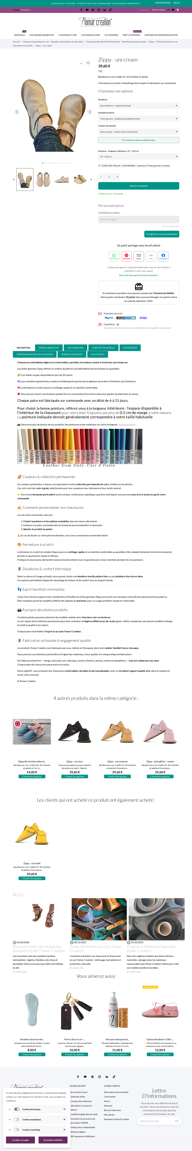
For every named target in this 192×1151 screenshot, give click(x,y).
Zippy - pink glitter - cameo (160, 761)
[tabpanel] (53, 112)
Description (23, 347)
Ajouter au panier (139, 185)
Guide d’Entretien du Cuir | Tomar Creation (96, 948)
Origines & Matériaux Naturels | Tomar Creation (151, 948)
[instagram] (99, 10)
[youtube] (87, 10)
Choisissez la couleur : (109, 212)
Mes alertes (109, 1114)
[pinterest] (93, 10)
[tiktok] (110, 9)
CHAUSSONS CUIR (67, 35)
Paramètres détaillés (53, 1140)
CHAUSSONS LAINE (90, 35)
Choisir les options (32, 776)
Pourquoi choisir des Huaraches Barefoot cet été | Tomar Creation (39, 948)
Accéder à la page (20, 1140)
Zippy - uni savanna (117, 761)
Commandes (110, 1096)
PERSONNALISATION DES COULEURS (35, 354)
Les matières (130, 347)
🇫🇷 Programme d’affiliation (82, 1136)
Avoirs (107, 1101)
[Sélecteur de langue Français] (26, 10)
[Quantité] (109, 177)
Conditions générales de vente (84, 1114)
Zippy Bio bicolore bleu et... (32, 761)
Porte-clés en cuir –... (74, 1039)
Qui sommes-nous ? (79, 1092)
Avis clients (97, 354)
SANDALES (20, 33)
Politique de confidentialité (82, 1127)
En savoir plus (20, 971)
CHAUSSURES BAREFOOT (41, 35)
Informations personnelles (116, 1092)
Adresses (108, 1105)
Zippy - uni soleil (31, 863)
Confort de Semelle (103, 347)
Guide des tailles (77, 1096)
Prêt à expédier (132, 33)
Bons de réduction (112, 1110)
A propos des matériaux (81, 1101)
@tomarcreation (127, 424)
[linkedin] (104, 10)
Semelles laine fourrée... (32, 1039)
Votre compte (112, 1086)
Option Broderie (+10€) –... (160, 1039)
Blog (177, 2)
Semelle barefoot (49, 347)
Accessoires (111, 35)
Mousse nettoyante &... (117, 1039)
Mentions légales (77, 1132)
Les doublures (76, 347)
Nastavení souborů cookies (116, 1119)
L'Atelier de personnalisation (161, 35)
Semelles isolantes (71, 354)
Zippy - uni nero (74, 761)
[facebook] (81, 10)
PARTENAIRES (163, 2)
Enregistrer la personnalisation (162, 233)
